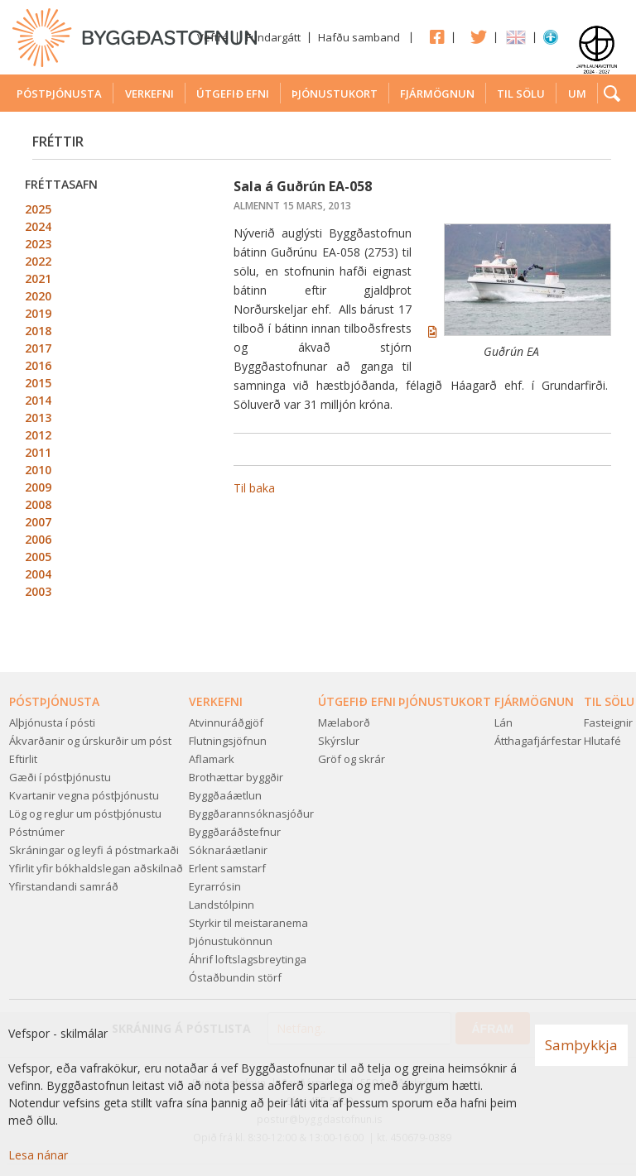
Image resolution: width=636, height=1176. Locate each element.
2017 (38, 348)
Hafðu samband (359, 37)
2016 (38, 365)
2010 (38, 470)
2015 (38, 383)
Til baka (254, 488)
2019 (38, 313)
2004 (38, 574)
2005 (38, 556)
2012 (38, 435)
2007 (38, 522)
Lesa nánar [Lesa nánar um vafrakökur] (38, 1155)
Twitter (474, 36)
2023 (38, 244)
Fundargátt (273, 37)
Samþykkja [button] (581, 1044)
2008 (38, 504)
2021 (38, 278)
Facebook (432, 36)
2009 (38, 487)
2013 (38, 417)
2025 (38, 209)
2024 (38, 226)
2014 (38, 400)
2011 (38, 452)
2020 (38, 296)
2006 (38, 539)
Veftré (213, 37)
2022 (38, 261)
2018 (38, 330)
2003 (38, 591)
